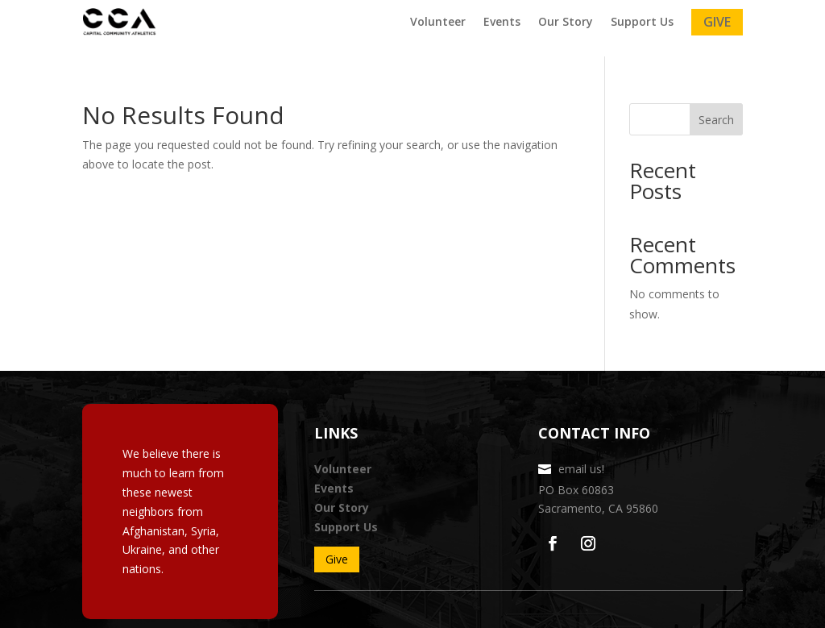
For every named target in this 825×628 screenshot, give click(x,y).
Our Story (565, 21)
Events (501, 21)
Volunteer (438, 21)
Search (716, 119)
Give (717, 22)
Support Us (642, 21)
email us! (581, 468)
